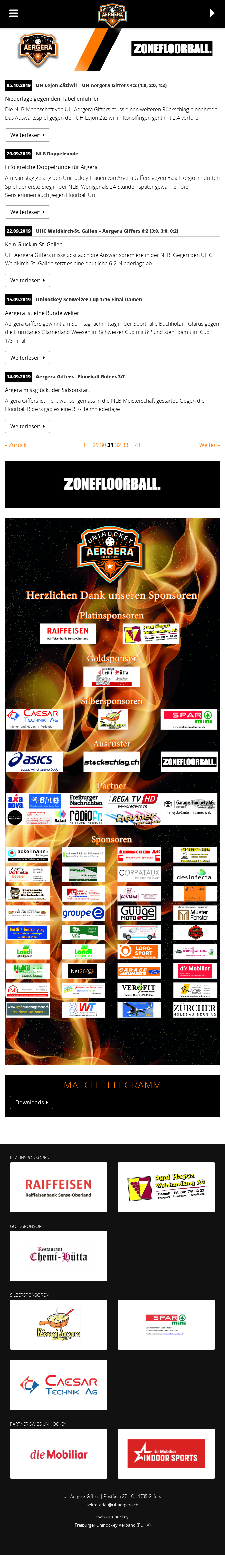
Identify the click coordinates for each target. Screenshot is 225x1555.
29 (96, 445)
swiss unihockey (112, 1517)
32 (118, 445)
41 (138, 445)
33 (125, 445)
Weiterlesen (25, 135)
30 (103, 445)
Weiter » (209, 445)
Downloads (29, 1102)
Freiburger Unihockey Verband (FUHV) (113, 1525)
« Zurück (15, 445)
